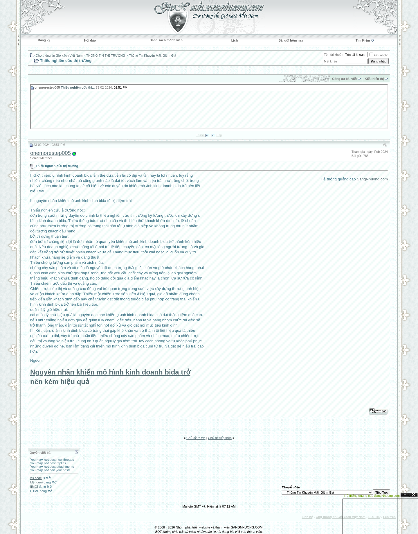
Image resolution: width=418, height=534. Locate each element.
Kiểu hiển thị (374, 78)
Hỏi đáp (90, 40)
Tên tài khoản (333, 54)
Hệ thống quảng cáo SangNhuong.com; (372, 495)
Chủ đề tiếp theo (220, 438)
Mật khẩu (330, 61)
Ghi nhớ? (379, 55)
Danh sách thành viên (166, 40)
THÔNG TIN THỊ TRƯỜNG (105, 55)
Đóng (413, 495)
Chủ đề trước (196, 438)
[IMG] (34, 486)
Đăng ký (44, 40)
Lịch (234, 40)
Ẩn (405, 495)
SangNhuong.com (372, 179)
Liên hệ (307, 517)
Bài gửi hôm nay (290, 40)
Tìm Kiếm (363, 40)
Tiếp (219, 135)
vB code (36, 478)
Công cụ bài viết (344, 78)
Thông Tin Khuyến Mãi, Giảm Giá (152, 55)
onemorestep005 (50, 153)
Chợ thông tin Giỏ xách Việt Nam (59, 55)
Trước (200, 135)
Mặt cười (36, 482)
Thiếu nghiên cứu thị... (78, 87)
